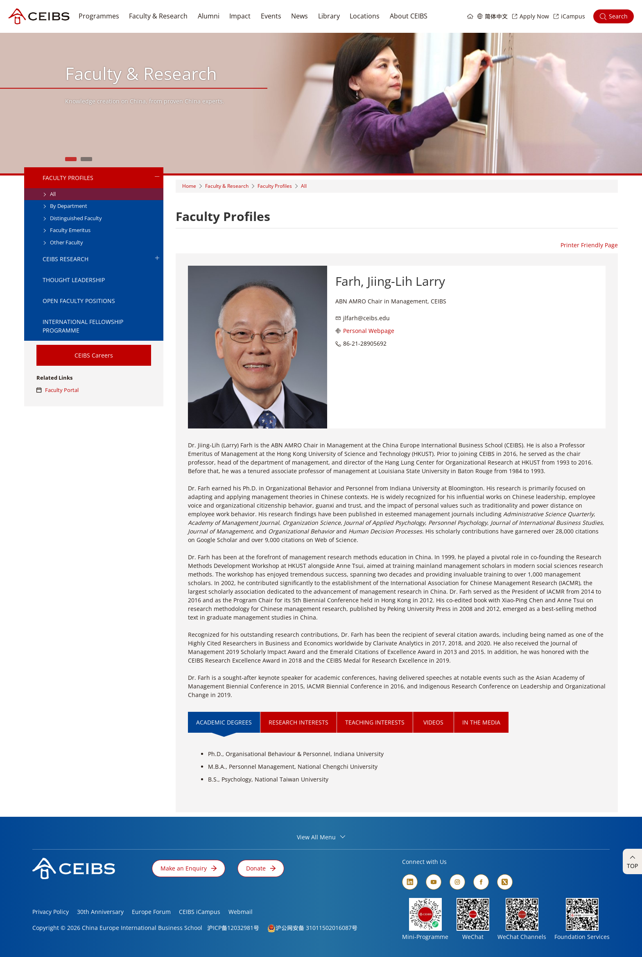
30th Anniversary (100, 912)
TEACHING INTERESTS (375, 722)
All (49, 194)
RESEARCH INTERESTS (298, 722)
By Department (65, 206)
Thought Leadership (74, 280)
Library (329, 16)
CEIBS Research (101, 259)
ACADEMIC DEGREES (224, 722)
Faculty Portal (57, 390)
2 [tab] (86, 159)
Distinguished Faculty (72, 218)
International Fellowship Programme (83, 326)
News (299, 16)
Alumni (208, 16)
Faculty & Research (158, 16)
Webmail (240, 912)
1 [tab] (71, 159)
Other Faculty (63, 242)
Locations (365, 16)
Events (271, 16)
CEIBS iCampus (199, 912)
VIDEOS (433, 722)
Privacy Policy (50, 912)
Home (189, 185)
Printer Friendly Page (589, 245)
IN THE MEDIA (481, 722)
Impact (240, 16)
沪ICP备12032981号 (233, 928)
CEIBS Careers (94, 355)
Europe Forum (151, 912)
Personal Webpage (368, 331)
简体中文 (496, 16)
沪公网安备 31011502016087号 (316, 928)
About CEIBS (408, 16)
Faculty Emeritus (66, 230)
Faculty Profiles (101, 177)
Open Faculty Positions (79, 301)
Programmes (99, 16)
